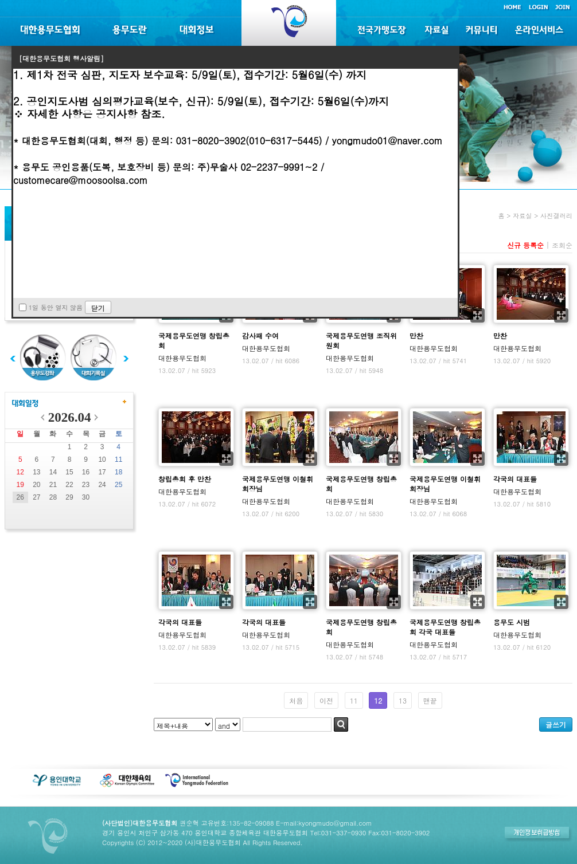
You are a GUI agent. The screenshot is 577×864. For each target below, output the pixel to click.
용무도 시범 (511, 622)
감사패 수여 (260, 335)
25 (118, 485)
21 (53, 485)
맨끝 (430, 700)
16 (85, 472)
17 (102, 472)
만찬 (416, 335)
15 (69, 472)
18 (118, 472)
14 (53, 472)
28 (53, 497)
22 (69, 485)
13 (36, 472)
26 (20, 497)
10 (102, 459)
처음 (296, 700)
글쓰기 (555, 724)
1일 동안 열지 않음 (56, 307)
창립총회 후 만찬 (184, 479)
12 (20, 472)
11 (118, 459)
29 (69, 497)
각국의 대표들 (515, 479)
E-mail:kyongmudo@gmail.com (324, 822)
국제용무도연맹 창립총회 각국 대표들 (445, 627)
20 (36, 485)
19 (20, 485)
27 (36, 497)
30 (85, 497)
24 (102, 485)
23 (85, 485)
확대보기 (477, 315)
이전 (326, 700)
